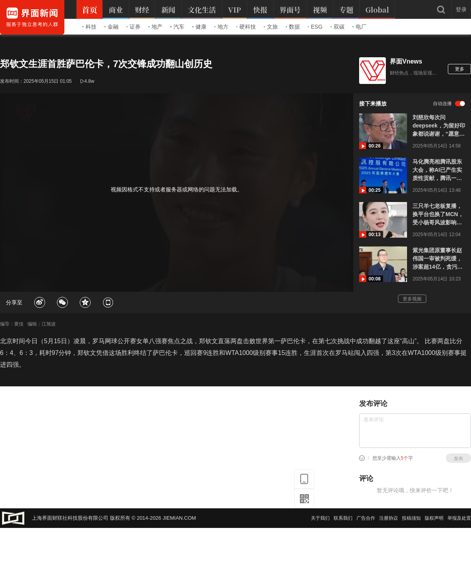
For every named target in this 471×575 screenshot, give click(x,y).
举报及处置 (459, 518)
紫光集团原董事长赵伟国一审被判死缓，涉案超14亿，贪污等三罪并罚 (438, 259)
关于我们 (320, 518)
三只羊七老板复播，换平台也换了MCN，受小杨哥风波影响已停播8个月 (438, 215)
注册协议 (388, 518)
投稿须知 (411, 518)
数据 (293, 27)
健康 (199, 27)
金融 (111, 27)
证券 (133, 27)
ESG (315, 27)
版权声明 (434, 518)
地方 (221, 27)
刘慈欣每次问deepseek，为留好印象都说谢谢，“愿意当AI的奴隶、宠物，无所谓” (439, 126)
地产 (155, 27)
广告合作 (365, 518)
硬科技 (246, 27)
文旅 (271, 27)
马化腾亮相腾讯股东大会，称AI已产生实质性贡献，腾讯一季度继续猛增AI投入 (437, 170)
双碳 (337, 27)
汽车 (177, 27)
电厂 (359, 27)
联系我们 (343, 518)
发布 (458, 458)
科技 (89, 27)
